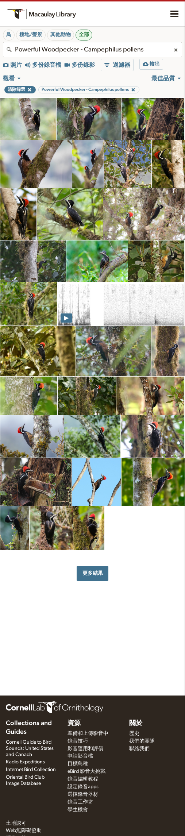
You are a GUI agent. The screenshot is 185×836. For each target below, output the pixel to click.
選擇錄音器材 (83, 794)
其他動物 (60, 34)
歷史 (134, 733)
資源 (74, 723)
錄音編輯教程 (83, 779)
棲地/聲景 (30, 34)
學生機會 (78, 809)
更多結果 (92, 573)
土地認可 (16, 823)
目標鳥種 (78, 763)
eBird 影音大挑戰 (86, 771)
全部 (84, 34)
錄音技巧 (78, 741)
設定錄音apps (83, 786)
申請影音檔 (80, 756)
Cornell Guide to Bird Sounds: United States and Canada (30, 748)
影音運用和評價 (85, 748)
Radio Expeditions (25, 761)
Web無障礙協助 (24, 830)
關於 (135, 723)
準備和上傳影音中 (88, 733)
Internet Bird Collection (31, 769)
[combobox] (92, 49)
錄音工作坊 (80, 802)
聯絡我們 (139, 748)
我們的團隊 (142, 741)
